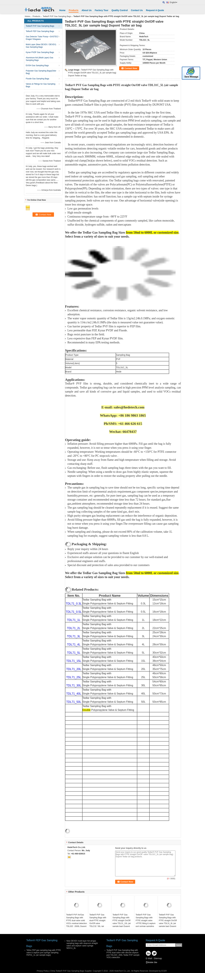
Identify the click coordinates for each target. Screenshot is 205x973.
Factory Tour (101, 10)
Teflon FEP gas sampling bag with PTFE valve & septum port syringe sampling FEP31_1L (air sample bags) (43, 952)
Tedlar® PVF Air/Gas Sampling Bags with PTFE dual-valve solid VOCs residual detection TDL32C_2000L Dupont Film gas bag (76, 922)
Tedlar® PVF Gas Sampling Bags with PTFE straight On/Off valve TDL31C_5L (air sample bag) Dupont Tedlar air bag (92, 73)
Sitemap (158, 958)
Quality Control (119, 10)
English (173, 2)
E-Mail (149, 958)
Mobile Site (151, 962)
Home (62, 10)
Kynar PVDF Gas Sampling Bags (40, 52)
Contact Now (130, 68)
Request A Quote (155, 10)
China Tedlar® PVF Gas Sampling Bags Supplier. (71, 971)
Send (178, 945)
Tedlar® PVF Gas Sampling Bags (57, 16)
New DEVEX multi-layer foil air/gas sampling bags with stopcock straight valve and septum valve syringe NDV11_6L (82, 944)
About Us (87, 10)
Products (73, 10)
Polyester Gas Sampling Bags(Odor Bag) (41, 72)
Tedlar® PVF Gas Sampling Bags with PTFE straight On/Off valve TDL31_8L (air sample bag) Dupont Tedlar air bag (168, 922)
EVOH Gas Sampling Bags (37, 65)
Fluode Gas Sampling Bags (37, 79)
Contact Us (137, 10)
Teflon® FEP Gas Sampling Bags (40, 31)
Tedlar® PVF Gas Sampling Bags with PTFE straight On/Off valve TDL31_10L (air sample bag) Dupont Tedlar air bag (121, 922)
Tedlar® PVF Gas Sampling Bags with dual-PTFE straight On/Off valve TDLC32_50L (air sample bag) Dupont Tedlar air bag (98, 923)
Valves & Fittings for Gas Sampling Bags (40, 85)
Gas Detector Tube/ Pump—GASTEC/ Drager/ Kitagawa (42, 37)
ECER (164, 971)
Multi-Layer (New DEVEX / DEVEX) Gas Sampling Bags (41, 45)
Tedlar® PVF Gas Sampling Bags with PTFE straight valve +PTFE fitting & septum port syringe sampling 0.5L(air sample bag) (146, 922)
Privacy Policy (43, 971)
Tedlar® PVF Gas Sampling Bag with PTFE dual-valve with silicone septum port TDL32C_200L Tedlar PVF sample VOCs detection (123, 954)
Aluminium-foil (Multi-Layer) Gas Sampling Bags (39, 59)
